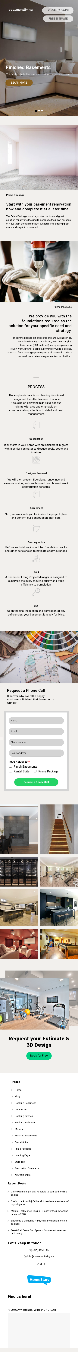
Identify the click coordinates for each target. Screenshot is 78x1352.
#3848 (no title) (23, 1174)
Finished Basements (26, 1135)
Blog (17, 1096)
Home (18, 1090)
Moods (19, 1129)
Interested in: (19, 762)
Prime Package (48, 771)
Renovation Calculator (27, 1168)
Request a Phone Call (36, 782)
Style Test (20, 1161)
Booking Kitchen (24, 1116)
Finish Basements (25, 766)
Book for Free (39, 1055)
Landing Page (22, 1155)
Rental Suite (22, 771)
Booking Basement (25, 1103)
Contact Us (21, 1109)
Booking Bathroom (25, 1122)
